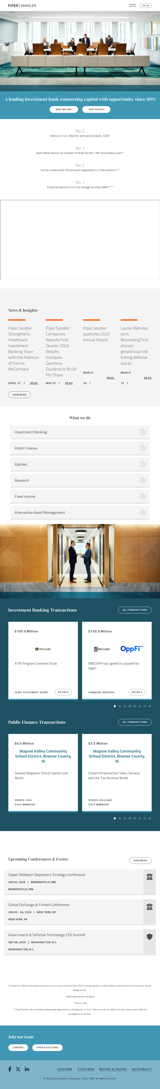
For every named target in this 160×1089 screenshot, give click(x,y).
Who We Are (64, 109)
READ (34, 383)
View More (19, 395)
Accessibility (142, 1069)
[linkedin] (27, 1069)
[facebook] (9, 1069)
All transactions (134, 610)
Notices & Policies (113, 1069)
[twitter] (18, 1069)
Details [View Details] (63, 692)
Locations (64, 1069)
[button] (132, 5)
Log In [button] (145, 6)
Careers (18, 1047)
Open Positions (47, 1047)
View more (140, 860)
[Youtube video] (80, 240)
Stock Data (86, 1069)
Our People (96, 109)
